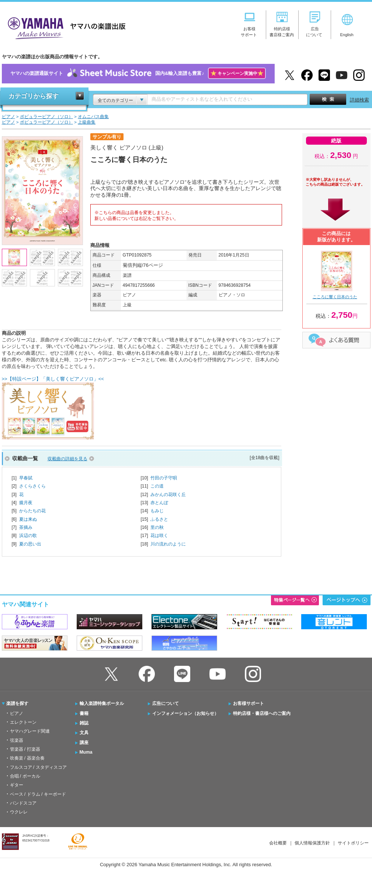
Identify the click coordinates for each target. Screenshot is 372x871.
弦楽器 (16, 740)
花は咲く (159, 535)
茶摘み (25, 527)
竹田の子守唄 (163, 478)
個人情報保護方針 (312, 843)
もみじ (157, 510)
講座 (84, 742)
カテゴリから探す (33, 96)
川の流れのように (168, 544)
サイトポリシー (353, 843)
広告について (165, 703)
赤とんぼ (159, 502)
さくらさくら (32, 486)
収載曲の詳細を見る (67, 458)
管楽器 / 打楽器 (25, 749)
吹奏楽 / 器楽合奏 (27, 758)
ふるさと (159, 519)
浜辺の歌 (28, 535)
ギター (16, 785)
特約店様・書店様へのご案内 (262, 713)
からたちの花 (32, 510)
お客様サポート (248, 703)
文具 (84, 732)
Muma (86, 752)
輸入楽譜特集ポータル (102, 703)
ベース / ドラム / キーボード (38, 794)
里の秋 (157, 527)
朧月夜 (25, 502)
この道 (157, 486)
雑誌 (84, 723)
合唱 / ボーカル (25, 776)
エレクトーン (23, 722)
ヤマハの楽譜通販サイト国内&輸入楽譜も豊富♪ (138, 73)
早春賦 (25, 478)
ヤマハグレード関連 (30, 731)
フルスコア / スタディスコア (38, 767)
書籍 (84, 713)
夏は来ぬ (28, 519)
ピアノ (16, 713)
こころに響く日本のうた (335, 297)
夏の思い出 (30, 544)
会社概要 (278, 843)
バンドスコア (23, 803)
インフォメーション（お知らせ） (185, 713)
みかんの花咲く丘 (168, 494)
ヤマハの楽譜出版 (64, 27)
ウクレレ (19, 812)
